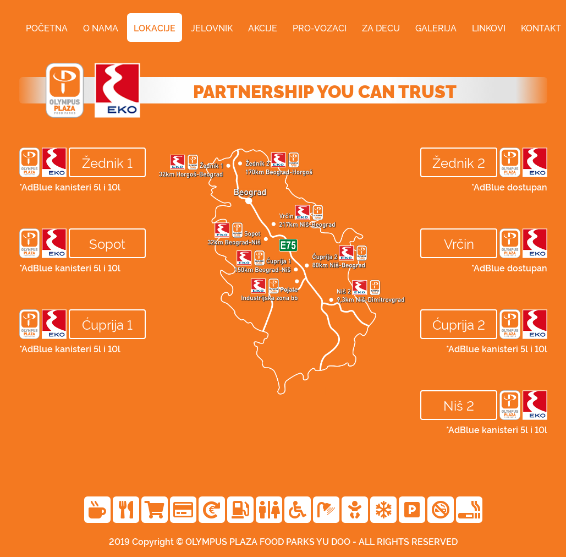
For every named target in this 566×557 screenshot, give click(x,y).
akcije (262, 27)
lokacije (154, 27)
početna (47, 27)
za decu (381, 27)
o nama (100, 27)
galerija (436, 27)
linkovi (488, 27)
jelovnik (212, 27)
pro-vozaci (320, 27)
